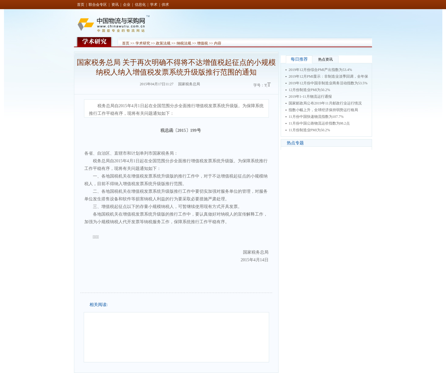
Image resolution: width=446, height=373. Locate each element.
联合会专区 (98, 4)
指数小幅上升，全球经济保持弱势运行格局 (323, 110)
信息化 (140, 4)
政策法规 (163, 43)
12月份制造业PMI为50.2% (309, 90)
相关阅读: (99, 304)
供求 (165, 4)
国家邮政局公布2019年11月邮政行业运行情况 (325, 103)
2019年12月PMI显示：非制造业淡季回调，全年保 (328, 76)
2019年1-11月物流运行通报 (310, 96)
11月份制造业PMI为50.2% (309, 130)
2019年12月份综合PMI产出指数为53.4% (320, 70)
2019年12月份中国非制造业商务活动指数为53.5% (328, 83)
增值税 (202, 43)
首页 (80, 4)
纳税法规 (184, 43)
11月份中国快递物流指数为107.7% (316, 116)
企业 (126, 4)
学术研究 (142, 43)
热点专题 (295, 143)
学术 (153, 4)
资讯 (115, 4)
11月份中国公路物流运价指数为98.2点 (319, 123)
